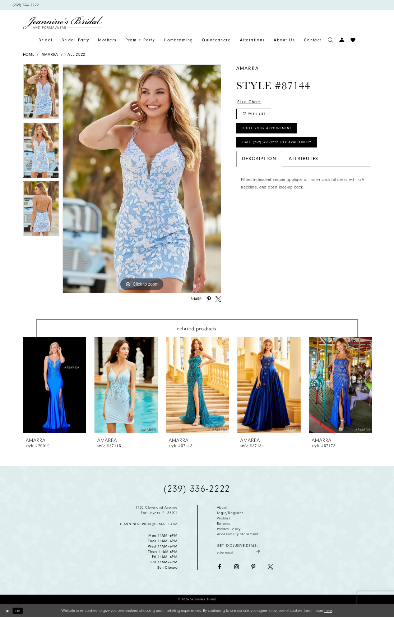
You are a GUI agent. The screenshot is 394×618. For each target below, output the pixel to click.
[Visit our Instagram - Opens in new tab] (237, 568)
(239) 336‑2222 (197, 488)
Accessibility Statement (238, 534)
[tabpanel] (41, 93)
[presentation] (55, 385)
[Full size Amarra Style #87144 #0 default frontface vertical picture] (142, 179)
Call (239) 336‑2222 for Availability (284, 149)
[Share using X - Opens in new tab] (218, 299)
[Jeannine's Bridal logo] (63, 22)
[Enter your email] (239, 553)
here (328, 610)
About (222, 507)
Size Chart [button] (250, 102)
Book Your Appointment (273, 133)
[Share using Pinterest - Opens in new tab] (209, 299)
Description (259, 166)
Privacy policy (229, 529)
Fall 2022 (75, 54)
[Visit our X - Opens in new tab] (270, 568)
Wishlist (223, 518)
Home (28, 54)
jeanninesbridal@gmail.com (149, 524)
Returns (223, 524)
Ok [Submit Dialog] (20, 611)
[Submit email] (257, 553)
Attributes (304, 166)
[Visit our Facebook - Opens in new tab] (220, 568)
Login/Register (230, 513)
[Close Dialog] (8, 611)
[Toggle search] (330, 40)
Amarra (50, 54)
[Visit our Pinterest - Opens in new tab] (253, 568)
